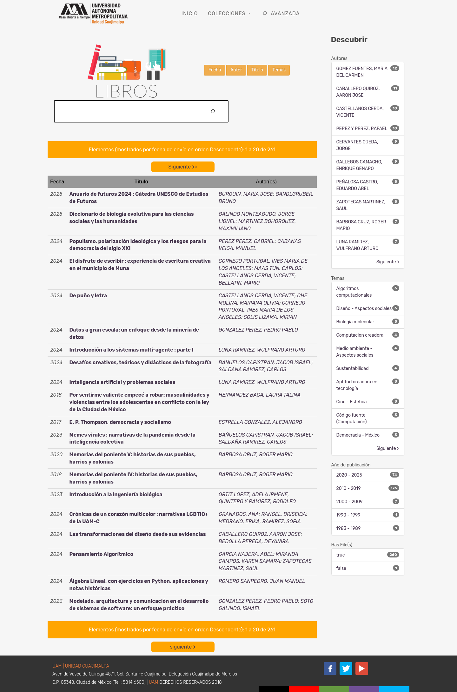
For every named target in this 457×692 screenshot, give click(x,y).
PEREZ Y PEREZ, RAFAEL (361, 128)
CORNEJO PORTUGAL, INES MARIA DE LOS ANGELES (262, 310)
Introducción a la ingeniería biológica (115, 494)
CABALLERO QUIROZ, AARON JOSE (260, 534)
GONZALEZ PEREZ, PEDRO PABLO (258, 330)
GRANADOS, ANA (239, 514)
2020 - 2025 (349, 475)
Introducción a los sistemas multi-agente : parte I (131, 350)
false (341, 568)
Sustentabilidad (352, 368)
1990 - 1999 (348, 515)
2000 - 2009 (349, 501)
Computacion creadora (360, 335)
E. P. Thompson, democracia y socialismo (120, 422)
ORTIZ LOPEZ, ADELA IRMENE (253, 494)
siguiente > (182, 647)
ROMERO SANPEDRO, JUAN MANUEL (262, 581)
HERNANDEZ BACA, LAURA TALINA (260, 395)
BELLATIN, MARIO (239, 283)
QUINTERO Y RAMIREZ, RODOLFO (257, 501)
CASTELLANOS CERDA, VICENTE (257, 276)
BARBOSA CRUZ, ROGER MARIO (256, 454)
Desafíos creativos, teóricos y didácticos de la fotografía (140, 362)
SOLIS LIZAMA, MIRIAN (270, 317)
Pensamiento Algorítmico (101, 554)
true (340, 555)
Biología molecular (355, 322)
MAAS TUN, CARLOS (277, 268)
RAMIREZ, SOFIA (281, 521)
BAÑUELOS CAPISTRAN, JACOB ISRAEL (265, 362)
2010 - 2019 (348, 488)
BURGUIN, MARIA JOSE (246, 194)
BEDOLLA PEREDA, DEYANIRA (254, 541)
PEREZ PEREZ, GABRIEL (247, 241)
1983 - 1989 (348, 528)
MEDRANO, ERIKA (239, 521)
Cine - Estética (351, 402)
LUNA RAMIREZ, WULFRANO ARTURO (262, 350)
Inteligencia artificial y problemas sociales (122, 382)
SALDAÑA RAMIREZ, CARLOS (253, 369)
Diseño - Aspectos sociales (364, 308)
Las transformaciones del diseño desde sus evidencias (137, 534)
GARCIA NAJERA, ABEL (246, 554)
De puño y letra (88, 296)
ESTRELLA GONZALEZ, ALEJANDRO (260, 422)
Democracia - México (358, 435)
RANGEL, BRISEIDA (283, 514)
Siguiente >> (183, 167)
